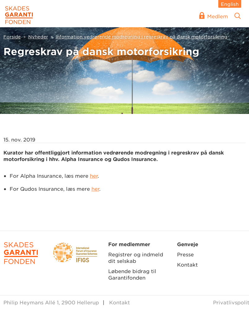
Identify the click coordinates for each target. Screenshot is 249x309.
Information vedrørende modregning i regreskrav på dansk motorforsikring (141, 36)
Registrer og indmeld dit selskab (135, 257)
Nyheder (38, 36)
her (94, 175)
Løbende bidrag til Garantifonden (132, 274)
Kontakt (187, 264)
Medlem (217, 16)
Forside (12, 36)
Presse (185, 254)
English (230, 4)
